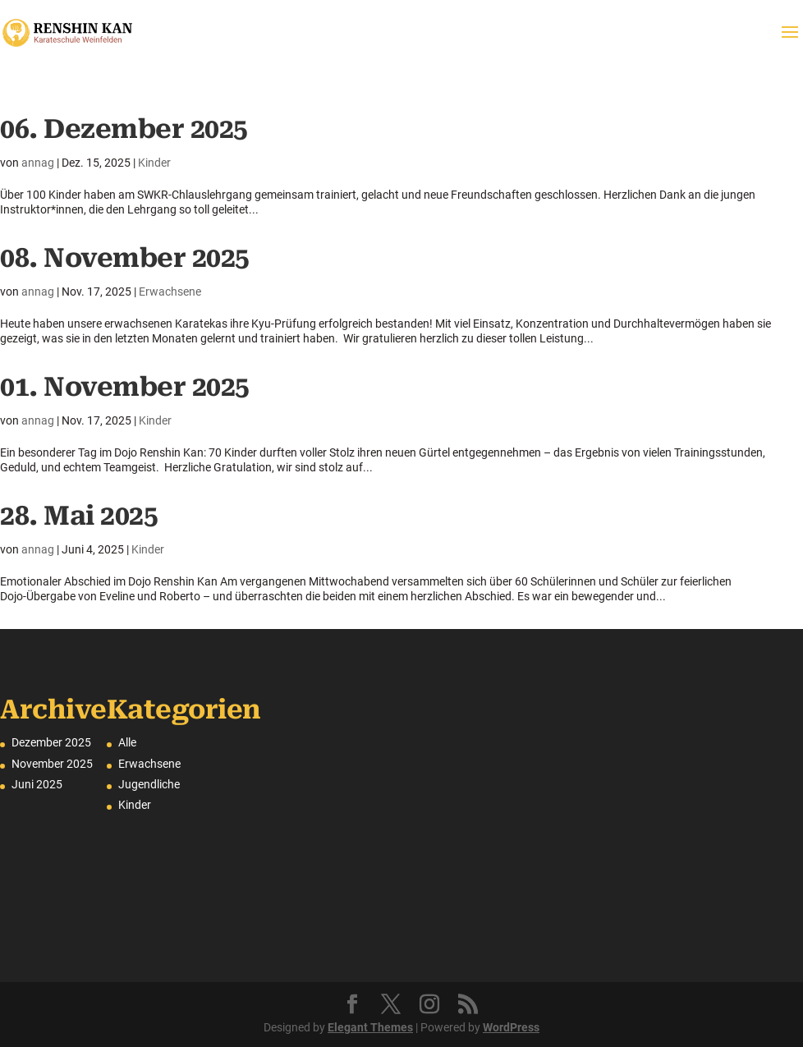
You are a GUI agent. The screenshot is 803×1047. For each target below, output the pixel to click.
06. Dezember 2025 (124, 129)
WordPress (511, 1027)
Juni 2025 (36, 784)
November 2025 (52, 763)
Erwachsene (170, 291)
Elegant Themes (370, 1027)
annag (37, 162)
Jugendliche (149, 784)
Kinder (154, 162)
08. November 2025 (125, 257)
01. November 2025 (125, 386)
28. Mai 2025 (79, 515)
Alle (127, 742)
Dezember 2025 (51, 742)
